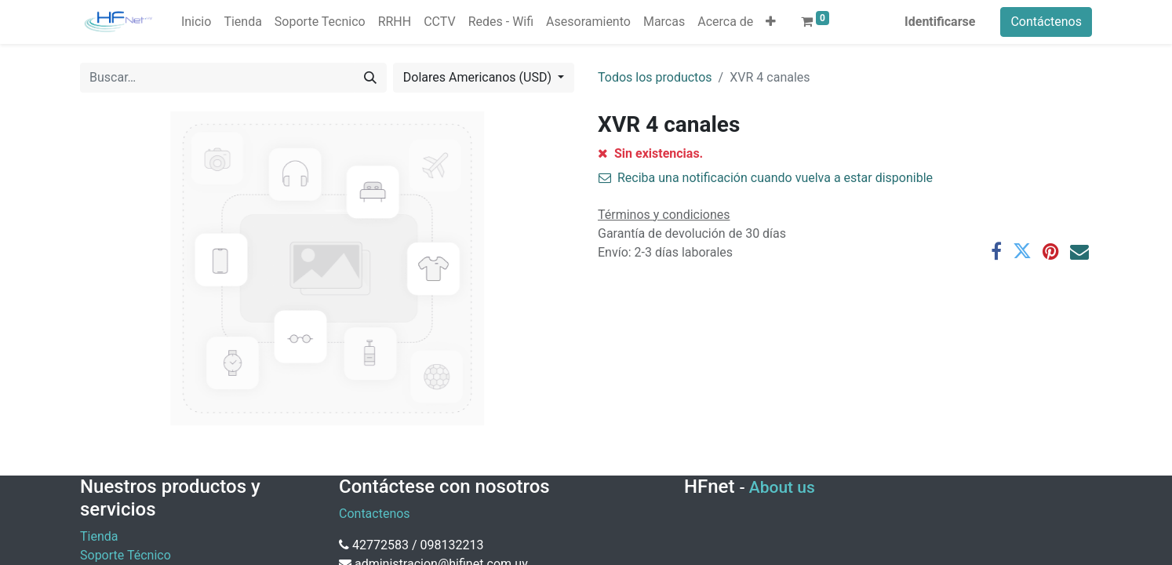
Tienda (99, 536)
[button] (770, 22)
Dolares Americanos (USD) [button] (479, 77)
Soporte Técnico (125, 555)
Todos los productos (655, 77)
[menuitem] (196, 22)
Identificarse (939, 21)
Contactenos (374, 513)
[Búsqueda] (370, 78)
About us (782, 487)
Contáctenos (1046, 21)
